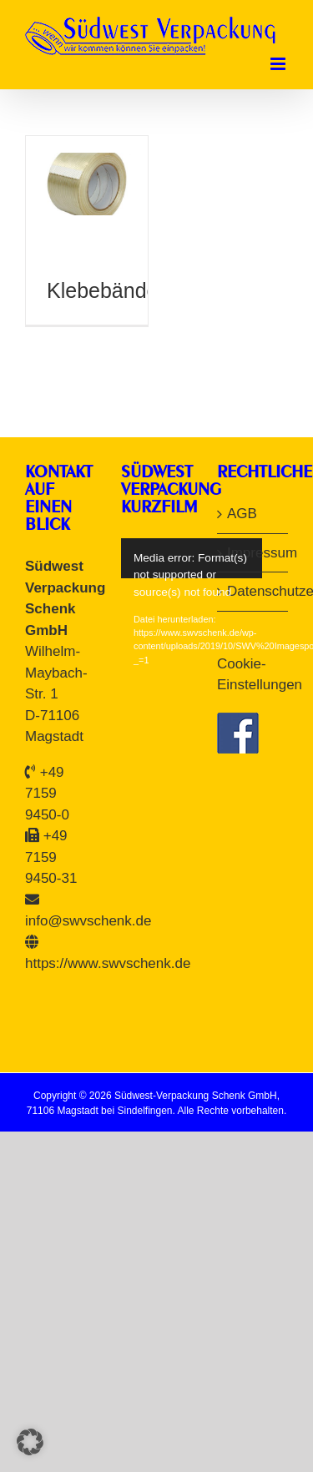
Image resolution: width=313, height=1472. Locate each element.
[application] (201, 558)
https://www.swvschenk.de (107, 963)
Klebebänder (106, 290)
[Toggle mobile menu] (279, 64)
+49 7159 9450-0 (47, 793)
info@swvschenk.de (88, 921)
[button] (30, 1442)
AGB (242, 514)
